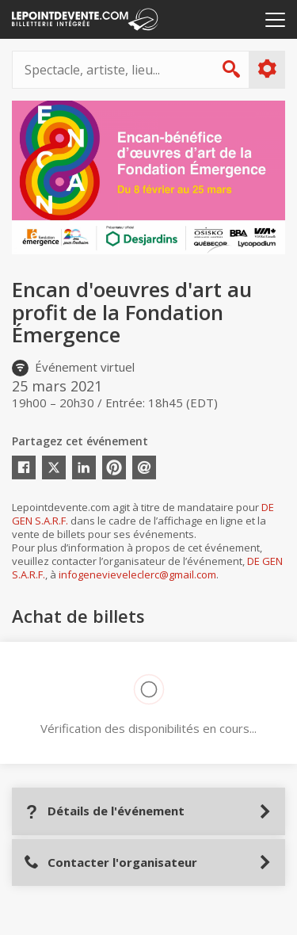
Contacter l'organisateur (110, 862)
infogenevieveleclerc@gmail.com (137, 574)
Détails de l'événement (104, 811)
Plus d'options (266, 69)
